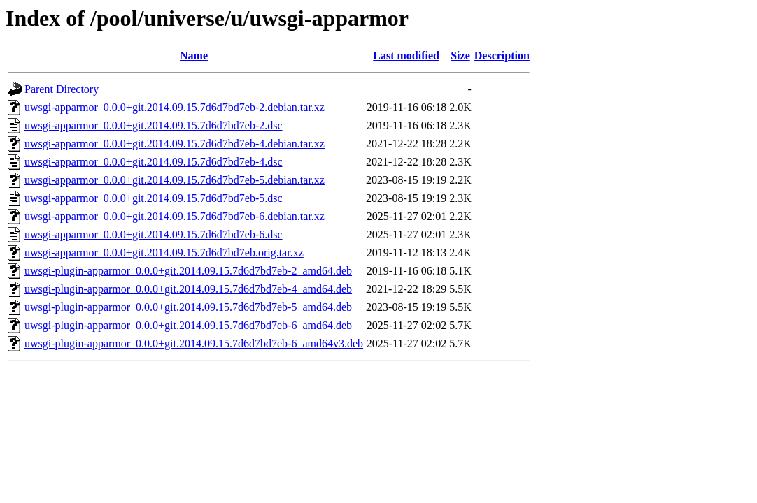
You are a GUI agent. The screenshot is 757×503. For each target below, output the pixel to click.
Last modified (406, 55)
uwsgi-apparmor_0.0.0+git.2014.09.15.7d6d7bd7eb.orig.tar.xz (164, 252)
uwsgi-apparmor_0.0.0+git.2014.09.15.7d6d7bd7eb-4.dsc (153, 162)
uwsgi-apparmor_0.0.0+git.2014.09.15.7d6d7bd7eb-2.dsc (153, 125)
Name (194, 55)
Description (502, 55)
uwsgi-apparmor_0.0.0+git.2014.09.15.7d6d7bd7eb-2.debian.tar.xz (174, 107)
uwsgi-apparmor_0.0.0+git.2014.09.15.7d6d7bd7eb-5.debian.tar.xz (174, 180)
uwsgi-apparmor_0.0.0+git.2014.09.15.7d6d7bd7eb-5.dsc (153, 198)
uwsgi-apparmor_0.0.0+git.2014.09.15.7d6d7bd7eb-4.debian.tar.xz (174, 144)
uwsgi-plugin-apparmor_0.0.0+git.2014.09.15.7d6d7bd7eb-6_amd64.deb (188, 325)
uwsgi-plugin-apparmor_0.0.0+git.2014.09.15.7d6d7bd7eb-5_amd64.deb (188, 307)
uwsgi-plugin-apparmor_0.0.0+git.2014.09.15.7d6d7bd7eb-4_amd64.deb (188, 289)
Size (460, 55)
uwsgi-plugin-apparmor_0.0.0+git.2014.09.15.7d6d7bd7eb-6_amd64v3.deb (193, 343)
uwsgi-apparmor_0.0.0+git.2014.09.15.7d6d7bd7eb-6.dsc (153, 234)
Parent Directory (61, 89)
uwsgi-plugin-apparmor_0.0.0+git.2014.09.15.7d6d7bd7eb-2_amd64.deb (188, 271)
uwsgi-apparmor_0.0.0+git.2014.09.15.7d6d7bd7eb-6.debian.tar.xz (174, 216)
